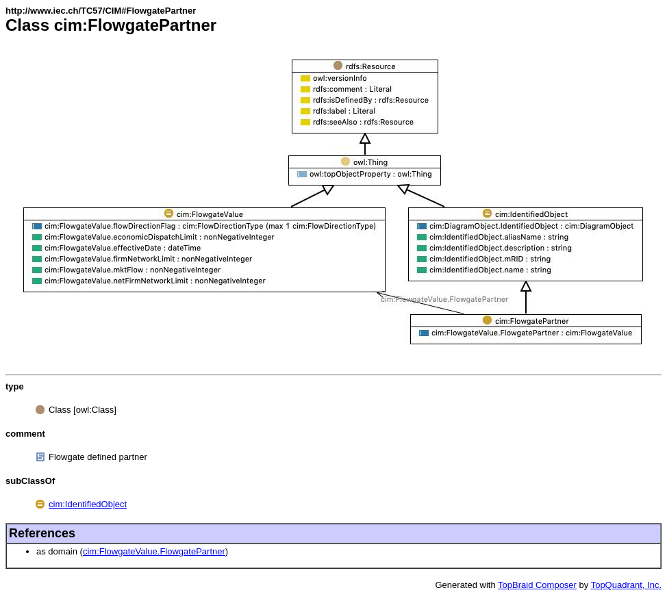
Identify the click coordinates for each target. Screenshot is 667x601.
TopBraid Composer (537, 585)
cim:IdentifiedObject (88, 504)
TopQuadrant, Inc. (626, 585)
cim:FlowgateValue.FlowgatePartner (154, 551)
